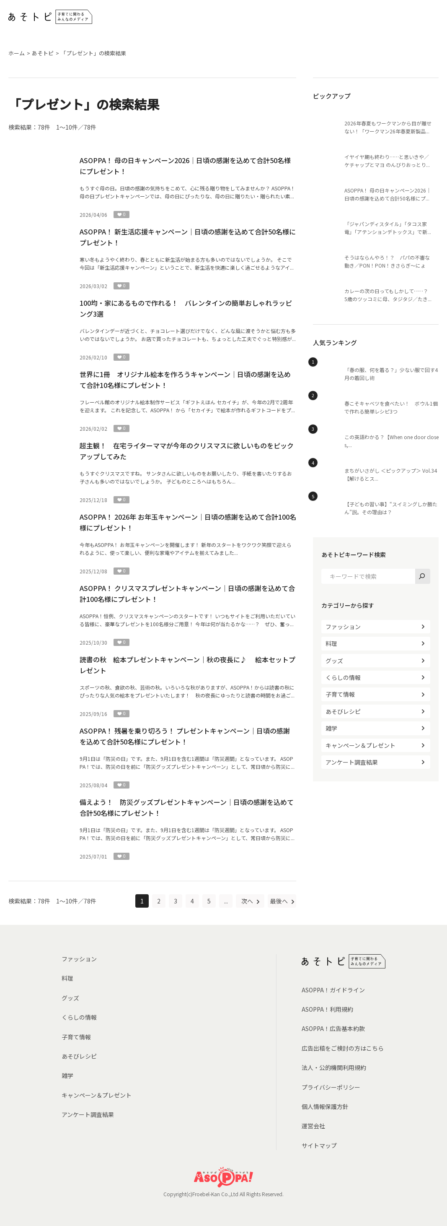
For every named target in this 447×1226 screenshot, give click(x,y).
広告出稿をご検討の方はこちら (343, 1048)
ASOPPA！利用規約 (327, 1009)
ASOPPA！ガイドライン (333, 990)
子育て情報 (340, 694)
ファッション (343, 626)
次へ (247, 901)
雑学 (331, 728)
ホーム (16, 53)
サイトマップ (319, 1145)
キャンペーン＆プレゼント (360, 745)
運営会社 (313, 1126)
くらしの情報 (343, 677)
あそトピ (43, 53)
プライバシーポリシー (331, 1087)
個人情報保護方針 (325, 1106)
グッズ (334, 660)
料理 (331, 643)
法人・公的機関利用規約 (334, 1067)
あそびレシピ (343, 711)
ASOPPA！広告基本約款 (333, 1028)
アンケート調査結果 (352, 762)
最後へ (279, 901)
